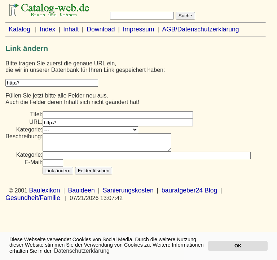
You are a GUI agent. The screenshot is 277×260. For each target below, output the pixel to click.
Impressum (138, 29)
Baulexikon (44, 193)
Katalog (19, 29)
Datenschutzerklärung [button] (82, 251)
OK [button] (237, 245)
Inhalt (71, 29)
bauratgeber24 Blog (189, 193)
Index (47, 29)
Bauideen (81, 193)
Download (101, 29)
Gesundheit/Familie (32, 201)
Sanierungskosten (128, 193)
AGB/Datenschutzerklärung (200, 29)
